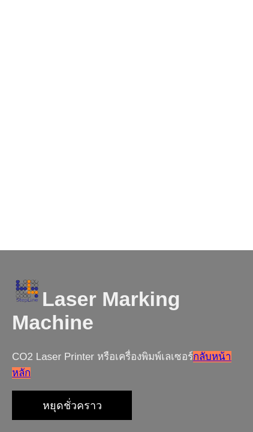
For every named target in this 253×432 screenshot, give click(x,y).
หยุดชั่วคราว (72, 406)
